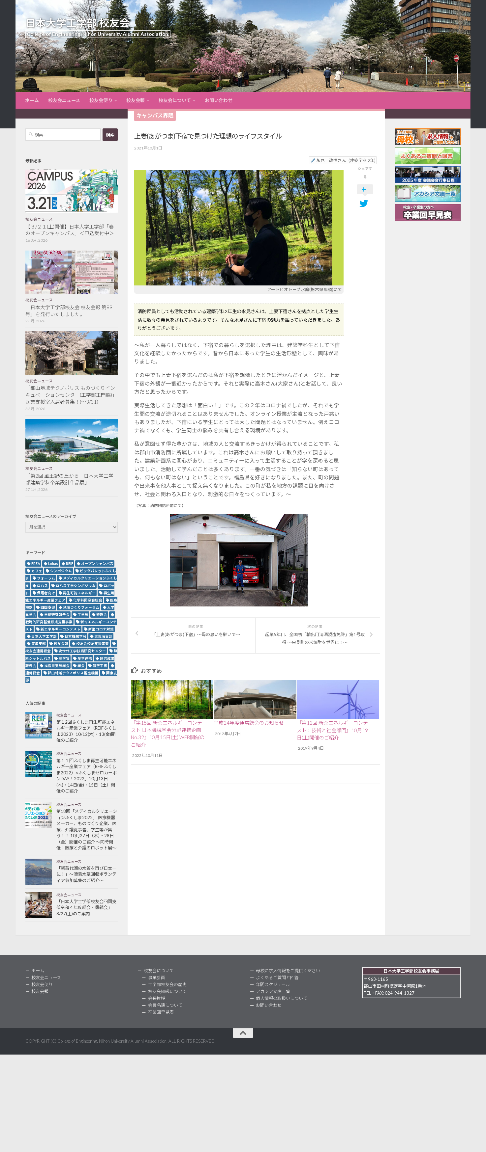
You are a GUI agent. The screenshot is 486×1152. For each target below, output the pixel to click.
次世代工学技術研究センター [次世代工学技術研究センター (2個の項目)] (82, 651)
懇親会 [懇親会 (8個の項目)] (101, 614)
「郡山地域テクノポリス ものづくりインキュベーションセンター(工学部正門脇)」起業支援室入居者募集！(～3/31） (71, 395)
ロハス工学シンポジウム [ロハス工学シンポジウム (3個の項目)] (76, 585)
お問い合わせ (218, 100)
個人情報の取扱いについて (281, 998)
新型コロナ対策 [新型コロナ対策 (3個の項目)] (101, 629)
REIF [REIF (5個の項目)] (69, 563)
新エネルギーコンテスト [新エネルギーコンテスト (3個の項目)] (60, 629)
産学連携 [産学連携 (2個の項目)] (84, 658)
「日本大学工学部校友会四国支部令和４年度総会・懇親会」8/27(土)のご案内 (86, 907)
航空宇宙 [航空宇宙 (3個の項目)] (100, 665)
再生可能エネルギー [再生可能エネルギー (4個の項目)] (79, 593)
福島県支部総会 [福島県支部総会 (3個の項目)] (57, 665)
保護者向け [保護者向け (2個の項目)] (46, 593)
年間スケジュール (273, 984)
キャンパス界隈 (155, 115)
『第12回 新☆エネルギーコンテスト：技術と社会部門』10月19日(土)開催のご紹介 (332, 730)
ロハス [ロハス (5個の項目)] (42, 585)
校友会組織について (167, 991)
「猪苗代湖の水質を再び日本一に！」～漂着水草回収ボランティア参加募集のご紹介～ (86, 874)
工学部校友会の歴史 (167, 984)
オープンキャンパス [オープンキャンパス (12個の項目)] (97, 563)
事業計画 (156, 977)
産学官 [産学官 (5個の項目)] (64, 658)
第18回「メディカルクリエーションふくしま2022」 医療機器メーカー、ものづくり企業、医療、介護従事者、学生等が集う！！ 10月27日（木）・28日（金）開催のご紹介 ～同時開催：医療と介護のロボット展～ (86, 829)
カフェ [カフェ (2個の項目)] (36, 571)
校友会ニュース (64, 100)
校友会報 (135, 100)
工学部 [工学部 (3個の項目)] (82, 614)
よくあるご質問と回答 (277, 977)
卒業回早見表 (161, 1012)
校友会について (175, 100)
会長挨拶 (156, 998)
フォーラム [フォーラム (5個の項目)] (46, 578)
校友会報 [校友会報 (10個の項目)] (61, 643)
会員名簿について (165, 1005)
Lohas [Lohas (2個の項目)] (53, 563)
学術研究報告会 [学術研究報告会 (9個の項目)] (57, 614)
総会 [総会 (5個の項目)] (81, 665)
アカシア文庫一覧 (273, 991)
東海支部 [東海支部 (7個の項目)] (38, 643)
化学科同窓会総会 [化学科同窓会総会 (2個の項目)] (87, 600)
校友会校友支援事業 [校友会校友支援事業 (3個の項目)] (92, 643)
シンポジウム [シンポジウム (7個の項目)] (61, 571)
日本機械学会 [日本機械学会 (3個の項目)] (75, 636)
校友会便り (100, 100)
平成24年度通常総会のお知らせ (249, 723)
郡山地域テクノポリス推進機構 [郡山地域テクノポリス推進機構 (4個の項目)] (73, 673)
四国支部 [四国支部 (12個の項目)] (48, 607)
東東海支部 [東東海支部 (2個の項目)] (103, 636)
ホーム (32, 100)
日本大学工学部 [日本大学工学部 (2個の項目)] (44, 636)
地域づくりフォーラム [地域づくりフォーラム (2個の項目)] (81, 607)
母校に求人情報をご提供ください (288, 970)
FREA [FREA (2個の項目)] (35, 563)
